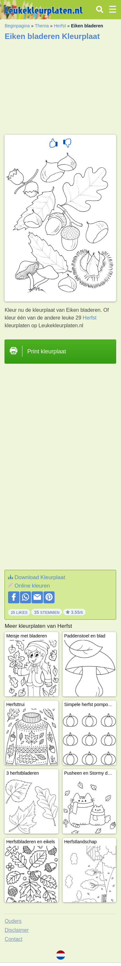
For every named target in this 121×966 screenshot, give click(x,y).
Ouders (13, 921)
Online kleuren (32, 586)
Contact (13, 939)
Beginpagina (17, 25)
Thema (42, 25)
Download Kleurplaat (40, 577)
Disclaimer (17, 930)
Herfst (60, 25)
